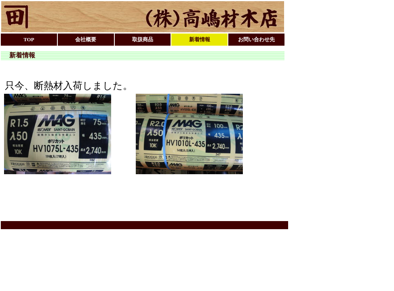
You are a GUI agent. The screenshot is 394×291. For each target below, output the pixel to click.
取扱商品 (142, 39)
